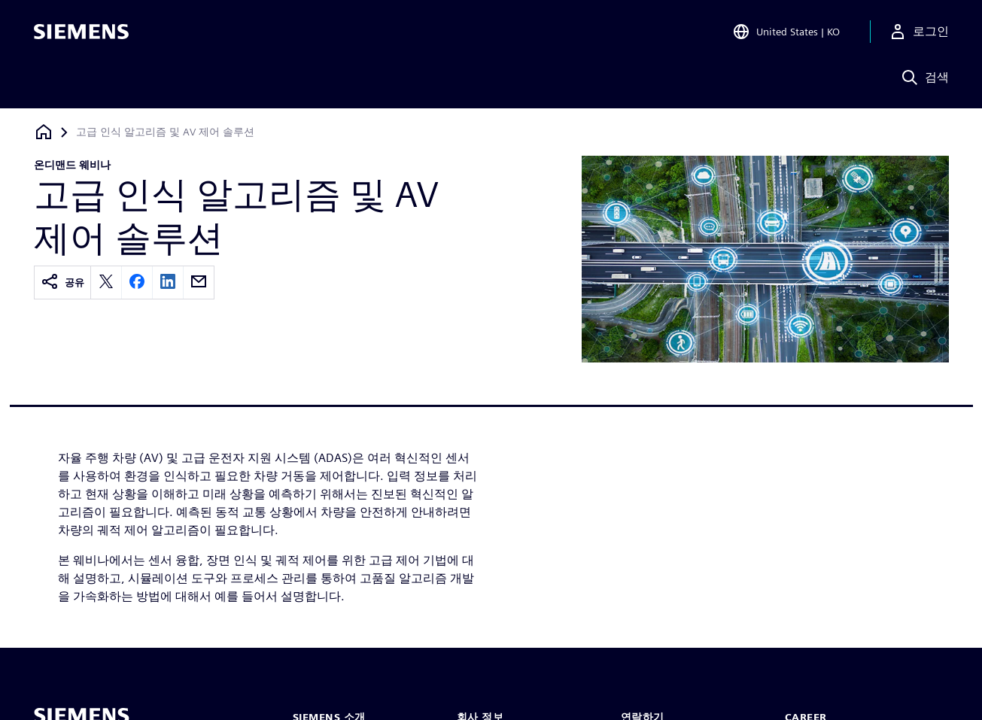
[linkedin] (168, 282)
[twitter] (106, 282)
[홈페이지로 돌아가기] (44, 132)
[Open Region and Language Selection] (786, 33)
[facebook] (137, 282)
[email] (199, 282)
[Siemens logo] (81, 33)
